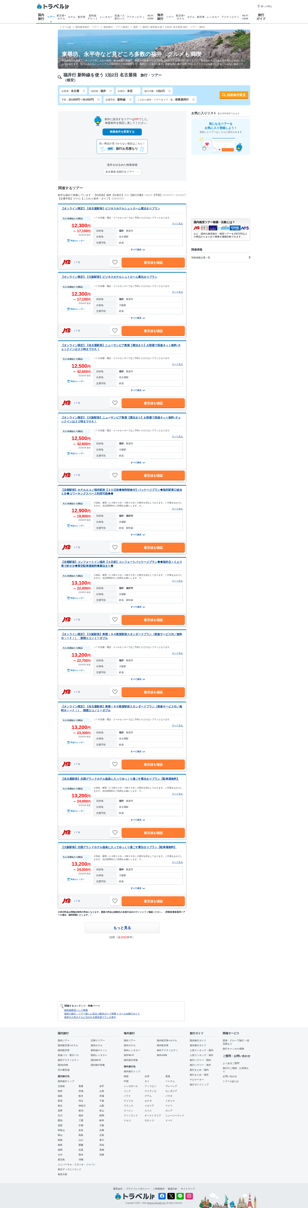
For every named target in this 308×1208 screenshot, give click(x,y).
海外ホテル (130, 1045)
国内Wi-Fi (96, 1060)
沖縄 (81, 1159)
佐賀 (81, 1149)
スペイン (128, 1110)
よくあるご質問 (231, 1063)
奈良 (81, 1130)
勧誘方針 (172, 1188)
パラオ (168, 1096)
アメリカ (128, 1100)
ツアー (51, 16)
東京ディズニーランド (69, 1169)
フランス (128, 1105)
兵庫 (101, 1130)
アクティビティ (136, 16)
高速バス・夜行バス (68, 1055)
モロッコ (149, 1120)
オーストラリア (153, 1115)
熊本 (81, 1154)
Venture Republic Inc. (156, 1203)
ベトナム (170, 1081)
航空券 (81, 16)
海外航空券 (163, 1045)
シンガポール (131, 1086)
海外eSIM (162, 1055)
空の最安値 (64, 1070)
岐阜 (101, 1120)
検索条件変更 (236, 95)
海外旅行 (160, 16)
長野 (60, 1110)
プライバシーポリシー (137, 1188)
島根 (60, 1140)
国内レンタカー (99, 1055)
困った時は (264, 6)
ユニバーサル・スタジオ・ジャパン (76, 1164)
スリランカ (150, 1091)
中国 (126, 1081)
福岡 (60, 1149)
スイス (148, 1110)
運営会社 (118, 1188)
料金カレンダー (75, 240)
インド (127, 1091)
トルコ (127, 1120)
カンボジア (171, 1091)
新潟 (81, 1110)
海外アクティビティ (167, 1050)
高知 (101, 1145)
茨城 (101, 1096)
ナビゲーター (197, 1079)
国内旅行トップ (66, 1081)
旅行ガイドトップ (199, 1084)
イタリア (149, 1105)
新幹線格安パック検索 (76, 1010)
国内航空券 (64, 1050)
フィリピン (150, 1086)
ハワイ (127, 1096)
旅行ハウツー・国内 (200, 1060)
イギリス (170, 1100)
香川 (101, 1140)
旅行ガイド (261, 16)
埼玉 (81, 1100)
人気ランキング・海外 (201, 1055)
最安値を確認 (153, 262)
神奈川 (82, 1105)
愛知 (60, 1120)
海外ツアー (130, 1040)
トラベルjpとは (231, 1081)
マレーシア (171, 1086)
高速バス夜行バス (120, 17)
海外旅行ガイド (198, 1045)
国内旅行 (41, 16)
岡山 (60, 1135)
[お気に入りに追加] (115, 262)
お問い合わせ (230, 1076)
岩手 (101, 1086)
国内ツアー (64, 1040)
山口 (81, 1140)
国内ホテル (97, 1045)
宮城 (81, 1091)
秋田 (60, 1091)
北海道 (61, 1086)
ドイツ (168, 1105)
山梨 (101, 1105)
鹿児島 (61, 1159)
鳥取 (81, 1135)
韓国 (126, 1076)
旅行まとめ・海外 (199, 1074)
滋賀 (60, 1125)
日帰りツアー (98, 1040)
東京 (60, 1105)
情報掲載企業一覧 (220, 257)
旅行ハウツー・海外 (200, 1065)
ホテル (72, 16)
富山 (101, 1110)
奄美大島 (62, 1174)
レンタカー (106, 16)
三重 (81, 1120)
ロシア (168, 1110)
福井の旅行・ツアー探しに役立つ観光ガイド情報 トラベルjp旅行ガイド (102, 1013)
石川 (60, 1115)
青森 (81, 1086)
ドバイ (168, 1120)
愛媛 (81, 1145)
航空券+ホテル (61, 17)
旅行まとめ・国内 (199, 1070)
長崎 (101, 1149)
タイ (147, 1081)
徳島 (60, 1145)
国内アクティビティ (68, 1060)
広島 (101, 1135)
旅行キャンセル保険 (233, 1048)
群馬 (60, 1100)
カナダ (148, 1100)
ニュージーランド (174, 1115)
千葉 (101, 1100)
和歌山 (61, 1130)
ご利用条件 (159, 1188)
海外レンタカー (132, 1050)
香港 (167, 1076)
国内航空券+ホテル (68, 1045)
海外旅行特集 (131, 1060)
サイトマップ (188, 1188)
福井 (81, 1115)
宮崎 (101, 1154)
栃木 (81, 1096)
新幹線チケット (93, 17)
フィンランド (131, 1115)
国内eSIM (63, 1065)
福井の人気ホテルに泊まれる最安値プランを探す (90, 1017)
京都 (81, 1125)
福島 (60, 1096)
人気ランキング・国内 (201, 1050)
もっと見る (122, 928)
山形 (101, 1091)
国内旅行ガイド (198, 1040)
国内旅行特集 (98, 1065)
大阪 (101, 1125)
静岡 (101, 1115)
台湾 (147, 1076)
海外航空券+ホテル (167, 1040)
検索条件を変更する (122, 131)
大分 (60, 1154)
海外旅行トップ (132, 1071)
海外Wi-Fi (129, 1055)
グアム (148, 1096)
